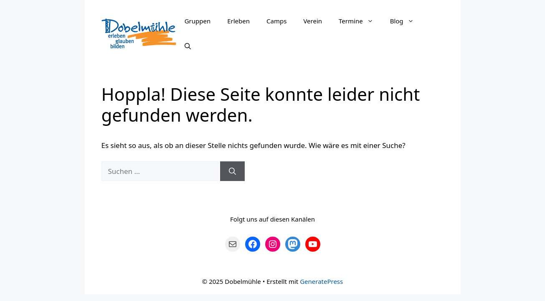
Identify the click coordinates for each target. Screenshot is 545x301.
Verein (312, 21)
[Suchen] (232, 171)
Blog (406, 20)
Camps (276, 21)
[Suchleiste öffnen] (187, 46)
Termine (360, 20)
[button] (372, 20)
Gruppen (198, 21)
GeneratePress (321, 281)
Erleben (238, 21)
